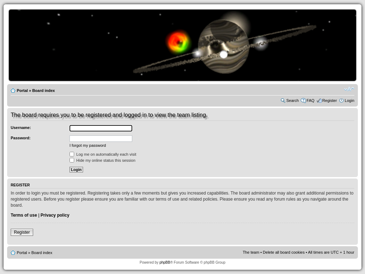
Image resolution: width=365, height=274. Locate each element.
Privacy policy (55, 215)
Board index (43, 90)
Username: (21, 127)
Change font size (349, 89)
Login (349, 100)
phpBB (164, 262)
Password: (21, 138)
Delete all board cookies (283, 252)
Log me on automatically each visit (103, 154)
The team (251, 252)
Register (329, 100)
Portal (22, 90)
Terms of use (24, 215)
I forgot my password (88, 145)
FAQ (310, 100)
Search (292, 100)
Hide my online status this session (102, 160)
